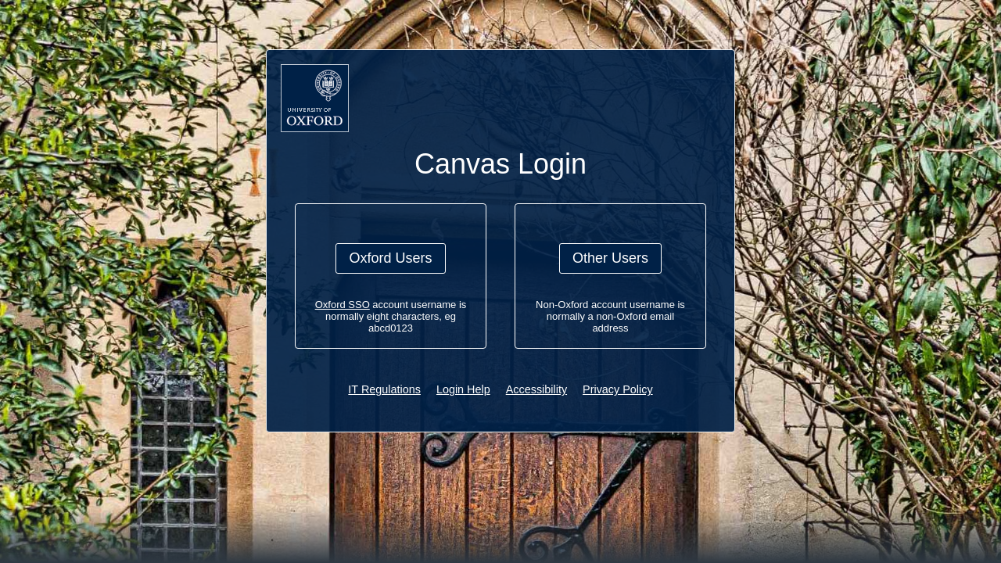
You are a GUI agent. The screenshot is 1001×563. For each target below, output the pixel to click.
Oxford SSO (342, 304)
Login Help (463, 389)
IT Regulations (384, 389)
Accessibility (536, 389)
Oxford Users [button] (390, 258)
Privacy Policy (618, 389)
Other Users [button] (610, 258)
